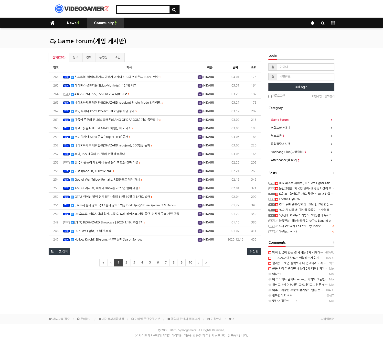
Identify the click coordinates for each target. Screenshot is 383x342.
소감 (118, 57)
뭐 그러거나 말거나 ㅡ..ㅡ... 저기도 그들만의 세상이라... (305, 279)
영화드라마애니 (280, 127)
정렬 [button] (254, 251)
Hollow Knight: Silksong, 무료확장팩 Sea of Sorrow (106, 239)
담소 (76, 57)
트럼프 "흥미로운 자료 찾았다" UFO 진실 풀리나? (308, 193)
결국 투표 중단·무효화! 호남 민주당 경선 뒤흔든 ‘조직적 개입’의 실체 (319, 204)
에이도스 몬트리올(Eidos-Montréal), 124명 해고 (104, 85)
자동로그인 (276, 96)
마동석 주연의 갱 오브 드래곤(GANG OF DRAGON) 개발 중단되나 (115, 119)
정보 (89, 57)
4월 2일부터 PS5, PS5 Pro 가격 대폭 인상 (100, 94)
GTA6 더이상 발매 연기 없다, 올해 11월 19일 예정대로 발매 (111, 197)
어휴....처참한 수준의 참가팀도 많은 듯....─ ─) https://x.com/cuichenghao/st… (321, 290)
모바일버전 (327, 319)
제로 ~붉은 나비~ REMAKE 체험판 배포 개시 (102, 128)
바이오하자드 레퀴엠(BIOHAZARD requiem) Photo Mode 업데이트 (117, 102)
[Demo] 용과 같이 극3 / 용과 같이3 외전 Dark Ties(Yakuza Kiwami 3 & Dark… (123, 205)
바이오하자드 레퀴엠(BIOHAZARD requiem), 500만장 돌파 (111, 145)
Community (105, 23)
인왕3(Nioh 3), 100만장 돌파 (92, 171)
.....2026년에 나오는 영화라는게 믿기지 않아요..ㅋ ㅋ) (304, 257)
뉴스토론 (277, 135)
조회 (254, 67)
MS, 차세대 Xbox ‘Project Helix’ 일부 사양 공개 (104, 111)
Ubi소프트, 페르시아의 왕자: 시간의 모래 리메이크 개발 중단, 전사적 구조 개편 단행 (125, 214)
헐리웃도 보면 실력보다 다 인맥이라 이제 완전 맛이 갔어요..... (308, 263)
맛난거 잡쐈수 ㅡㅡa (283, 300)
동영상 (103, 57)
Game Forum (280, 119)
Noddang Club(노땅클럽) (288, 152)
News (73, 23)
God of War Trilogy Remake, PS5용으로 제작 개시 (106, 179)
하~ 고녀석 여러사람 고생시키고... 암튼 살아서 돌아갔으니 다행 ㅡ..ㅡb (314, 284)
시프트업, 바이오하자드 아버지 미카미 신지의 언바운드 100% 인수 (116, 77)
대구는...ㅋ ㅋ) (286, 231)
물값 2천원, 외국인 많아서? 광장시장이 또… (304, 188)
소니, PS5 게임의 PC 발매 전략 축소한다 (98, 154)
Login (302, 87)
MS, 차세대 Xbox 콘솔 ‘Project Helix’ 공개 (100, 137)
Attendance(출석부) (285, 160)
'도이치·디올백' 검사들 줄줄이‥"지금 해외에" (305, 210)
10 (190, 262)
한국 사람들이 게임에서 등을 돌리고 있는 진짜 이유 (105, 162)
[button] (52, 251)
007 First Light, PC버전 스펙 (91, 231)
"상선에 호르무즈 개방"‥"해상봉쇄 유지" (303, 215)
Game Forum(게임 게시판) (88, 41)
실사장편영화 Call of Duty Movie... (299, 226)
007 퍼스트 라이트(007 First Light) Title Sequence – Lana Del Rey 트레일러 (325, 183)
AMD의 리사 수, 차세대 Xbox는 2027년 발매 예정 (105, 188)
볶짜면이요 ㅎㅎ (280, 295)
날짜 (235, 67)
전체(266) (59, 57)
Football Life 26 (287, 199)
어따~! (274, 274)
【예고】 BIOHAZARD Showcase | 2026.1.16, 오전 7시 (108, 222)
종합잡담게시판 (280, 144)
